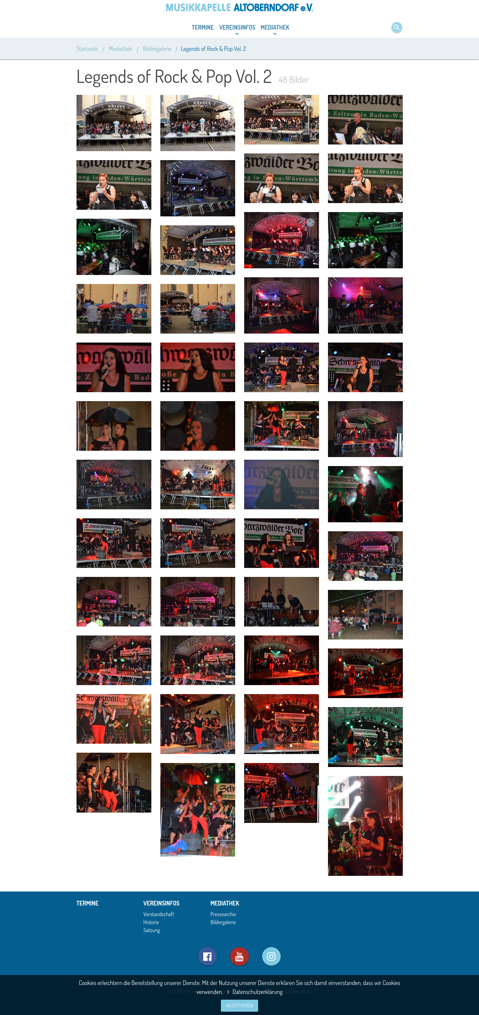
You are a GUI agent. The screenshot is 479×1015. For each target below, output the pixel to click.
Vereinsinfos (237, 27)
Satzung (151, 929)
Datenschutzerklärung (253, 991)
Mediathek (275, 27)
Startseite (88, 48)
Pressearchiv (223, 913)
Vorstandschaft (158, 913)
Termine (203, 27)
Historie (151, 921)
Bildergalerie (157, 48)
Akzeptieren (239, 1005)
